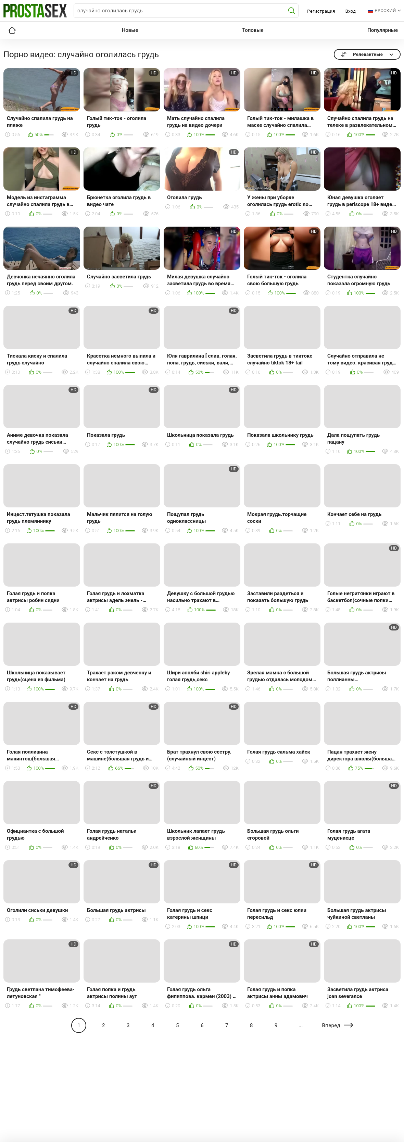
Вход (350, 11)
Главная (12, 30)
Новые (130, 30)
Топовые (252, 30)
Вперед (331, 1025)
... (301, 1025)
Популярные (382, 30)
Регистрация (321, 11)
